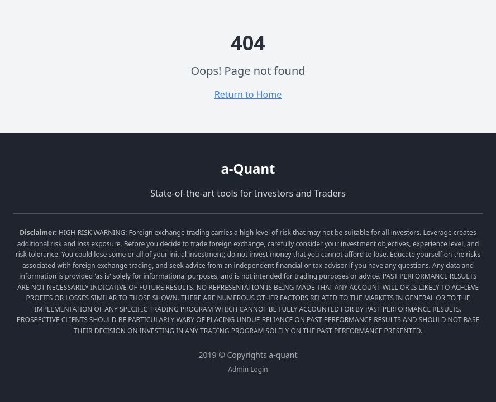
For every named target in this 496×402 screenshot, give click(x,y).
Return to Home (248, 94)
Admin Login (248, 369)
